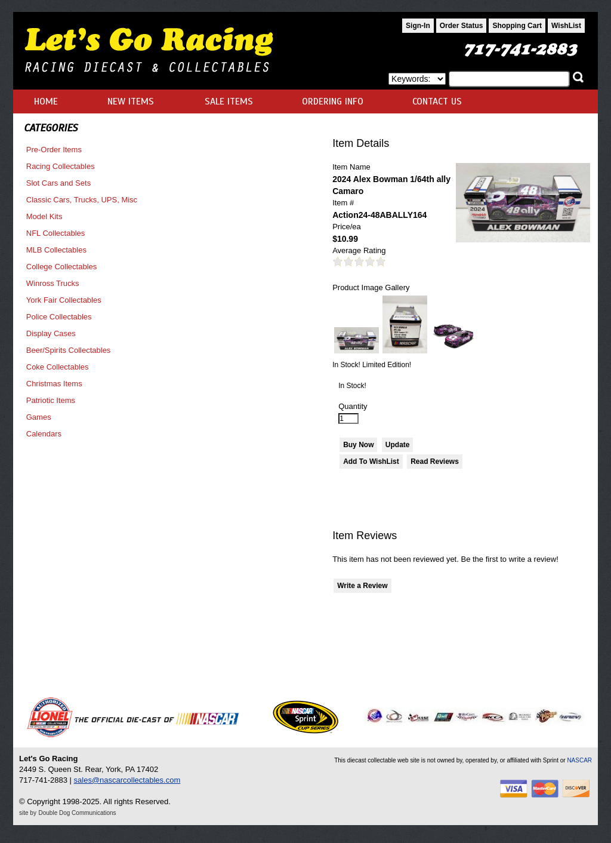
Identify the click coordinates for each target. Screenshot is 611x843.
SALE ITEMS (229, 101)
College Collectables (61, 266)
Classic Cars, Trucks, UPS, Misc (81, 199)
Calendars (43, 433)
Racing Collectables (60, 166)
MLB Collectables (56, 249)
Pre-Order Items (54, 149)
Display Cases (51, 333)
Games (38, 417)
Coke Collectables (57, 366)
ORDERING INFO (332, 101)
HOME (46, 101)
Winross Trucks (52, 283)
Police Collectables (59, 316)
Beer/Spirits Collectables (68, 350)
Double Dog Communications (77, 813)
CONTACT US (437, 101)
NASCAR (579, 760)
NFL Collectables (55, 233)
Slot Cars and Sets (58, 183)
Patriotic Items (50, 400)
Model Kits (44, 216)
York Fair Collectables (63, 300)
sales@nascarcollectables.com (127, 780)
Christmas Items (54, 383)
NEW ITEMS (130, 101)
